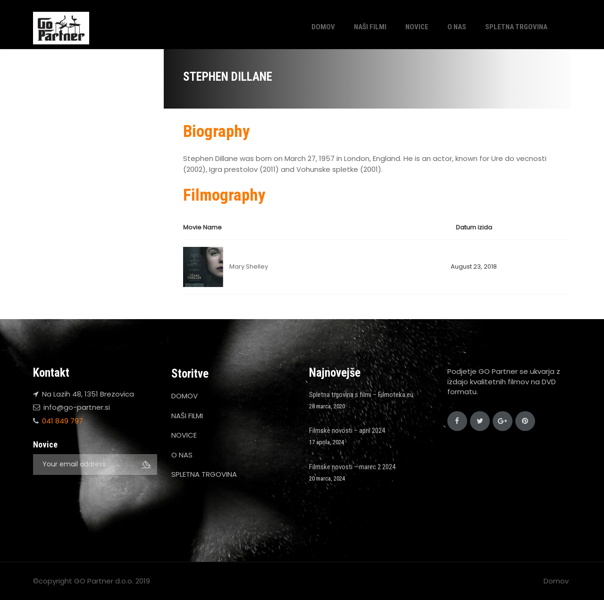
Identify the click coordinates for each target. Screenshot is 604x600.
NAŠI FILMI (370, 27)
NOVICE (416, 27)
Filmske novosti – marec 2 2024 (352, 467)
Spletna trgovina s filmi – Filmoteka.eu (361, 394)
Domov (556, 581)
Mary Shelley (248, 266)
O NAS (456, 27)
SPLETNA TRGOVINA (516, 27)
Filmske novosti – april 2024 (347, 430)
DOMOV (323, 27)
